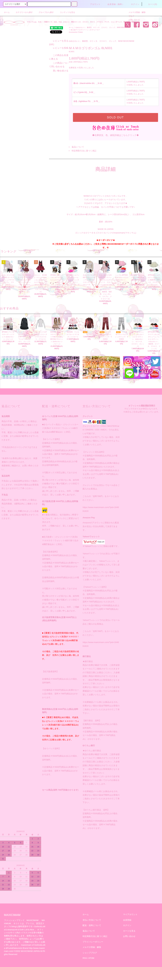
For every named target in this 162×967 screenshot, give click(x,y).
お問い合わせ (132, 20)
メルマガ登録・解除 (135, 12)
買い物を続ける (44, 123)
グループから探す (44, 12)
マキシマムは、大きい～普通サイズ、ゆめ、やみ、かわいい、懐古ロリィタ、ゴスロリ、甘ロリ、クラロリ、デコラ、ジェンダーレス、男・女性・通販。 (81, 22)
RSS (85, 954)
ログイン (133, 4)
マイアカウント (130, 911)
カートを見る (129, 927)
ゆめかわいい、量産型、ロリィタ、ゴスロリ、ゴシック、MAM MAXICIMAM (103, 27)
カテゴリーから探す (22, 12)
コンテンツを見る (65, 12)
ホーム (7, 12)
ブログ (129, 16)
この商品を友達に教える (49, 111)
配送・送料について (92, 922)
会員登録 (127, 916)
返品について (78, 147)
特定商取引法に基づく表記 (84, 151)
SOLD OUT (115, 117)
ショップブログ (90, 949)
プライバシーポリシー (93, 938)
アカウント (93, 4)
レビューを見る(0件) (47, 100)
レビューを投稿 (44, 103)
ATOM (91, 954)
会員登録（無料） (114, 4)
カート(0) (150, 4)
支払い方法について (92, 916)
